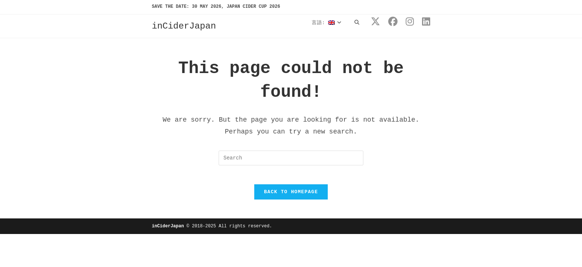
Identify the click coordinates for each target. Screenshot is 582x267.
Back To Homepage (291, 195)
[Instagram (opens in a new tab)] (410, 22)
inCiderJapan (184, 26)
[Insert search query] (291, 158)
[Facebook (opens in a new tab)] (392, 22)
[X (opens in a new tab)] (375, 22)
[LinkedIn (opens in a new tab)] (426, 22)
